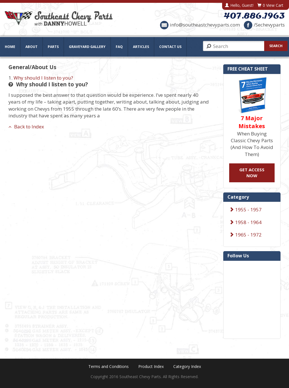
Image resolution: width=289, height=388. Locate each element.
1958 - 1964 (245, 222)
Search (276, 45)
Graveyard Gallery (87, 46)
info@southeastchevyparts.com (200, 24)
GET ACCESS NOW (251, 172)
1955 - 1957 (245, 209)
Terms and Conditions (108, 366)
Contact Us (170, 46)
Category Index (187, 366)
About (31, 46)
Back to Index (26, 126)
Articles (141, 46)
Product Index (151, 366)
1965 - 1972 (245, 234)
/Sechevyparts (264, 24)
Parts (53, 46)
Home (10, 46)
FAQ (119, 46)
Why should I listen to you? (43, 77)
